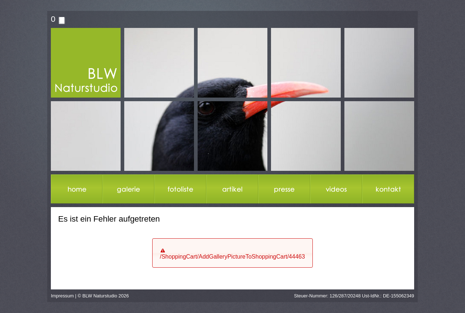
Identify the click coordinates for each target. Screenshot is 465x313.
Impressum (62, 295)
